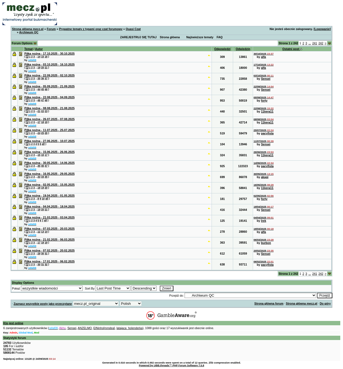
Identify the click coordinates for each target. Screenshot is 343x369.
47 (42, 100)
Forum (51, 29)
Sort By (90, 288)
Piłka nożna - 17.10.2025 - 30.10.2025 (49, 53)
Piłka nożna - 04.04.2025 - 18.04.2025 (49, 206)
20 (42, 67)
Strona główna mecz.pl (27, 29)
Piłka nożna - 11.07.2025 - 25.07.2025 (49, 130)
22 (42, 111)
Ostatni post (292, 49)
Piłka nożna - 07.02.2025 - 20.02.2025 (49, 250)
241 (314, 43)
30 (42, 253)
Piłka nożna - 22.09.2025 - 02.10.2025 (49, 75)
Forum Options (24, 43)
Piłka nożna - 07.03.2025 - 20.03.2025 (49, 228)
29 (39, 253)
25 (42, 133)
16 (46, 56)
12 (39, 231)
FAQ (220, 37)
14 (39, 56)
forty (264, 100)
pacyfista (267, 133)
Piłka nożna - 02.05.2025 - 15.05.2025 (49, 184)
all (43, 144)
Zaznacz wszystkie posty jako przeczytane (43, 303)
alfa (263, 56)
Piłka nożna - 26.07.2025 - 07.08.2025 (49, 119)
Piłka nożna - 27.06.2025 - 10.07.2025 (49, 141)
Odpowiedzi (222, 49)
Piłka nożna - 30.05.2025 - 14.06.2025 (49, 162)
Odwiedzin (243, 49)
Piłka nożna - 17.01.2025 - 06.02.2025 (49, 261)
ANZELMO (85, 328)
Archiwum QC (28, 32)
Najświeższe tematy (199, 37)
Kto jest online (13, 323)
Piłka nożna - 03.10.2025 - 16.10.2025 (49, 64)
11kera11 (267, 111)
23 (46, 111)
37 (46, 78)
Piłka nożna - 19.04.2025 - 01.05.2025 (49, 195)
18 (42, 122)
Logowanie (322, 29)
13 (42, 231)
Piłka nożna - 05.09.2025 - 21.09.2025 (49, 86)
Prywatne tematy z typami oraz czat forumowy (90, 29)
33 (39, 176)
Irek (263, 220)
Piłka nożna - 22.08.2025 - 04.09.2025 (49, 97)
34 (42, 176)
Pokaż (16, 288)
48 (46, 100)
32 (46, 264)
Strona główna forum (269, 303)
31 (46, 253)
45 (42, 89)
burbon (266, 242)
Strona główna (170, 37)
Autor (39, 49)
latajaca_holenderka (129, 328)
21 (46, 67)
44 (39, 89)
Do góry (325, 303)
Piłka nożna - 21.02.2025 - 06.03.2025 (49, 239)
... (309, 43)
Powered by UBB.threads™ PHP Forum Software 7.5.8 (171, 365)
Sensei (265, 78)
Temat (28, 49)
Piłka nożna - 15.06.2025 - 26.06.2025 (49, 151)
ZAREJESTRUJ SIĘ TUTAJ (138, 37)
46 (46, 89)
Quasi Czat (133, 29)
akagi (264, 177)
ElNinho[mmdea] (104, 328)
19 (39, 67)
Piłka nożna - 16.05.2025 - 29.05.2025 (49, 173)
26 (46, 133)
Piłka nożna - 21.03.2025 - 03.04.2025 (49, 217)
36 (42, 78)
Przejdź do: (176, 295)
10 (43, 198)
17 (39, 122)
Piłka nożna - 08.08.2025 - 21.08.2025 (49, 108)
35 (39, 78)
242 (320, 43)
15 (42, 56)
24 (39, 133)
